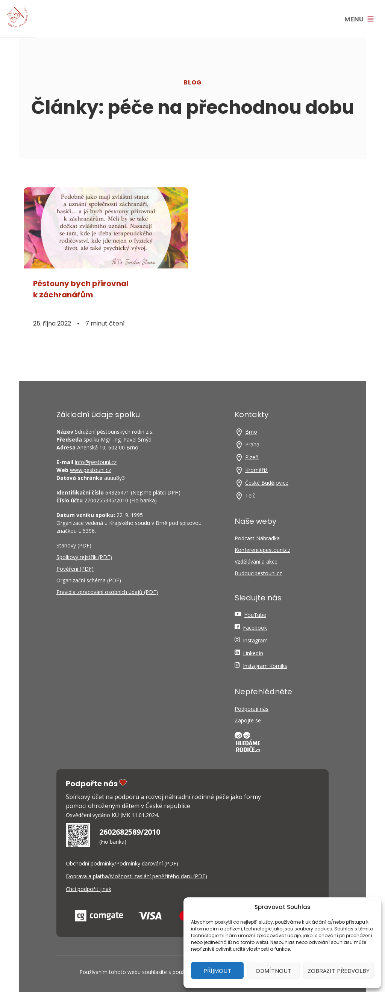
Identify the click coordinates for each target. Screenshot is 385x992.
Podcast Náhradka (257, 538)
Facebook (255, 627)
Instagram (255, 640)
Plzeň (252, 457)
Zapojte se (248, 720)
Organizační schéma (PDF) (88, 580)
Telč (250, 495)
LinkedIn (253, 653)
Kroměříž (256, 469)
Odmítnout (273, 970)
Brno (251, 431)
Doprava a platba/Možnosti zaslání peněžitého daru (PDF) (136, 876)
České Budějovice (266, 482)
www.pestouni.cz (90, 469)
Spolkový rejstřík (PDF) (84, 557)
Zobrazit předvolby (339, 970)
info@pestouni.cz (96, 462)
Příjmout (217, 970)
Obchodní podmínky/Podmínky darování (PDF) (122, 863)
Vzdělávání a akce (256, 561)
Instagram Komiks (265, 665)
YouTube (255, 614)
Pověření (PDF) (75, 568)
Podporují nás (251, 708)
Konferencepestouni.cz (262, 549)
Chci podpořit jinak (88, 888)
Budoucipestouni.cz (258, 573)
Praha (252, 444)
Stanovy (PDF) (73, 545)
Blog (192, 82)
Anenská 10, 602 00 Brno (107, 447)
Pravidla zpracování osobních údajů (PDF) (107, 592)
